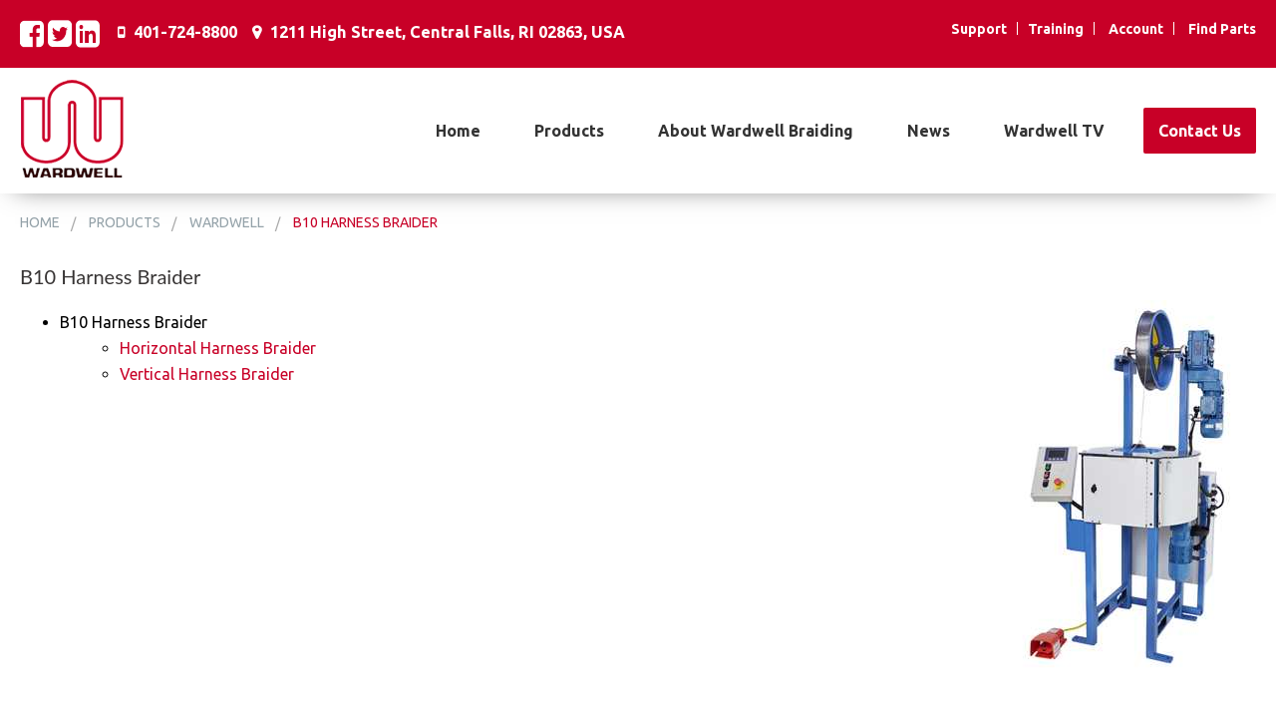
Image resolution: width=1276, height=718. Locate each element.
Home (458, 131)
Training (1056, 29)
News (928, 131)
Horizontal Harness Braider (218, 348)
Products (569, 131)
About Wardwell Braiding (755, 131)
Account (1136, 29)
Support (979, 29)
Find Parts (1222, 29)
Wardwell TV (1054, 131)
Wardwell (226, 222)
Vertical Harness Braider (207, 374)
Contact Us (1199, 131)
